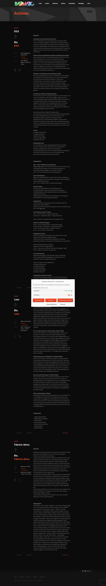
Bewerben (81, 3)
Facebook (23, 57)
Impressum (62, 304)
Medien (63, 3)
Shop (88, 3)
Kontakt (35, 577)
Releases (28, 577)
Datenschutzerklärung (52, 304)
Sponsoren (72, 3)
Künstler (55, 3)
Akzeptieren (38, 300)
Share (89, 11)
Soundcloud (25, 58)
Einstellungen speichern (65, 300)
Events (47, 3)
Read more (65, 433)
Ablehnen (51, 300)
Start (40, 3)
